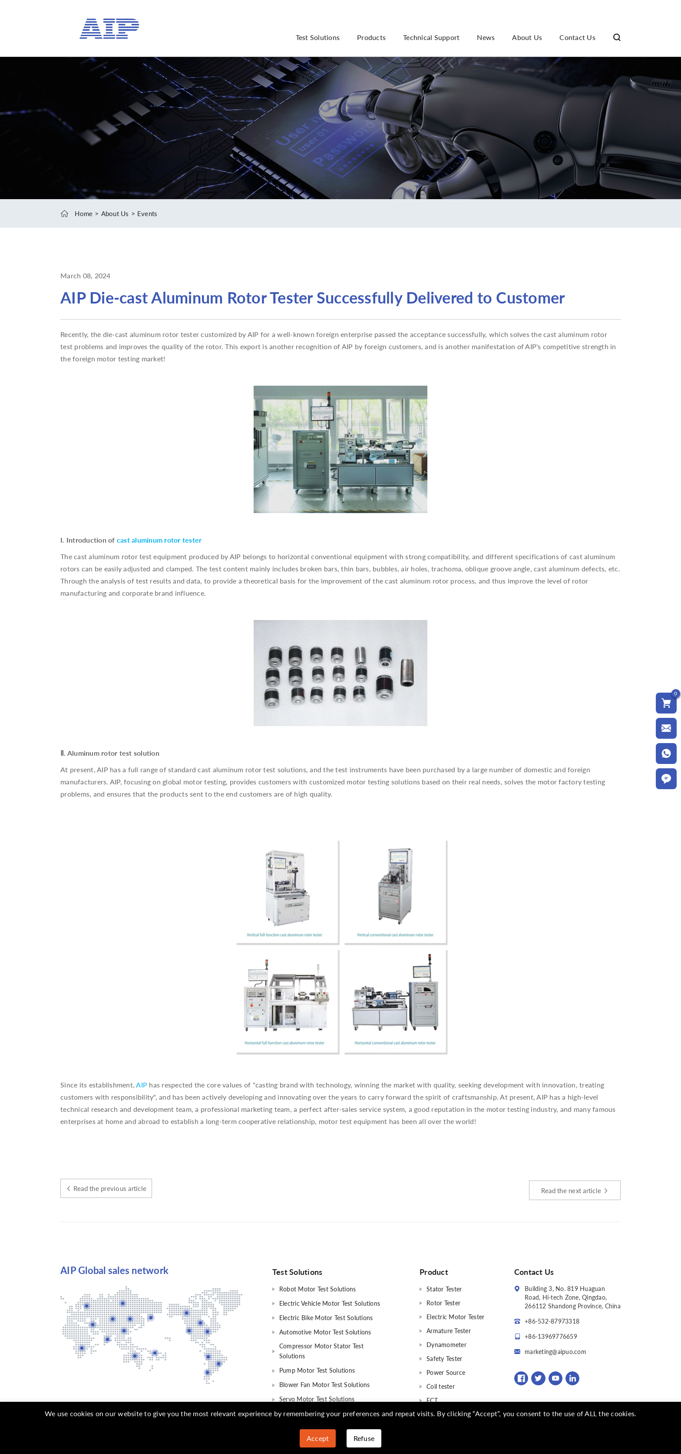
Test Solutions (318, 37)
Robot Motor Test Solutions (317, 1288)
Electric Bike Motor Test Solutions (326, 1316)
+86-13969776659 (551, 1336)
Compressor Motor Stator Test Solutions (321, 1349)
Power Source (445, 1372)
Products (371, 37)
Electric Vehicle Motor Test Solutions (329, 1302)
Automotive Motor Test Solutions (325, 1330)
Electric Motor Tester (455, 1316)
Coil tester (440, 1386)
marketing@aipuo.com (555, 1351)
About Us (527, 37)
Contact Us (577, 37)
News (486, 37)
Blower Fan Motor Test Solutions (324, 1381)
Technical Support (431, 37)
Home (84, 213)
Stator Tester (444, 1288)
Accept (318, 1438)
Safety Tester (444, 1358)
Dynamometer (446, 1344)
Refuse (364, 1438)
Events (151, 213)
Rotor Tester (443, 1302)
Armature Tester (448, 1330)
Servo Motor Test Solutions (317, 1395)
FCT (432, 1400)
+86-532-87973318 (552, 1320)
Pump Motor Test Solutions (317, 1367)
